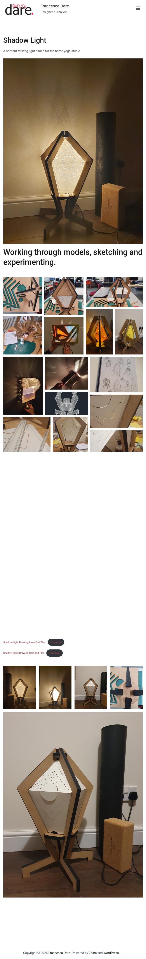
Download (56, 642)
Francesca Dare (54, 6)
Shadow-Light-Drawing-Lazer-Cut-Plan (24, 642)
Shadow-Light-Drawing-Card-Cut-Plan (24, 652)
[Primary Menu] (138, 9)
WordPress (111, 953)
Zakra (93, 953)
